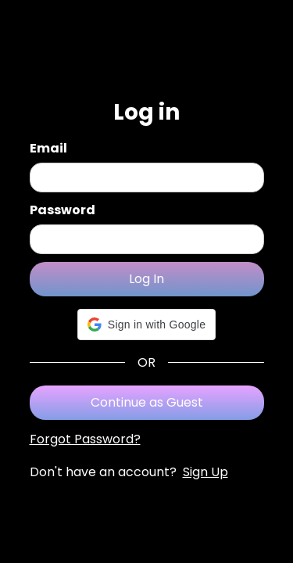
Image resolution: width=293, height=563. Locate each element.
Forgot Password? (85, 439)
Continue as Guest (147, 402)
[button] (146, 324)
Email (48, 148)
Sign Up (205, 472)
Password (62, 210)
